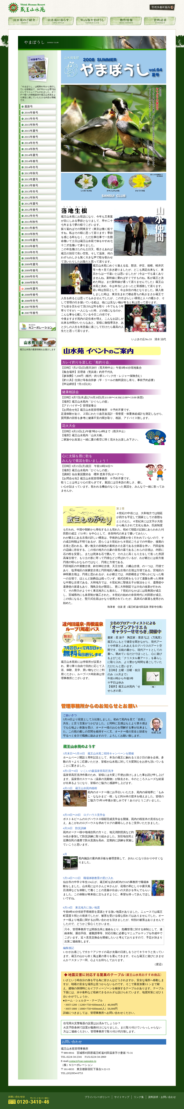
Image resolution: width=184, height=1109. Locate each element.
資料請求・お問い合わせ (162, 1097)
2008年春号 (31, 294)
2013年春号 (31, 185)
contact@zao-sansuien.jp (82, 1061)
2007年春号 (31, 312)
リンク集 (139, 1097)
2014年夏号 (31, 155)
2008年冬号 (31, 300)
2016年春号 (31, 112)
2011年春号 (31, 227)
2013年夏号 (31, 179)
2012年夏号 (31, 203)
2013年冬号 (31, 191)
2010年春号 (31, 246)
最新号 (29, 106)
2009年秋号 (31, 258)
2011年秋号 (31, 221)
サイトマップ (121, 1097)
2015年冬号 (31, 118)
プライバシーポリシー (97, 1097)
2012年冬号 (31, 215)
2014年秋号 (31, 149)
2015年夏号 (31, 130)
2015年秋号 (31, 124)
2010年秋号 (31, 233)
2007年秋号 (31, 306)
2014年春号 (31, 161)
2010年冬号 (31, 252)
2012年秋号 (31, 197)
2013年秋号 (31, 173)
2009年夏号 (31, 264)
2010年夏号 (31, 240)
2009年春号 (31, 270)
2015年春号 (31, 136)
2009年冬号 (31, 276)
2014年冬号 (31, 142)
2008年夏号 (31, 288)
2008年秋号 (31, 282)
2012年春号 (31, 209)
